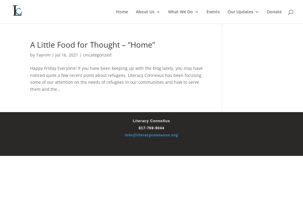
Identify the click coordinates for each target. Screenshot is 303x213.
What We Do (180, 12)
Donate (274, 12)
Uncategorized (97, 55)
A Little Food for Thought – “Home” (92, 44)
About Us (145, 12)
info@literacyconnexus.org (151, 135)
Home (122, 12)
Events (213, 12)
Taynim (43, 55)
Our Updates (240, 12)
